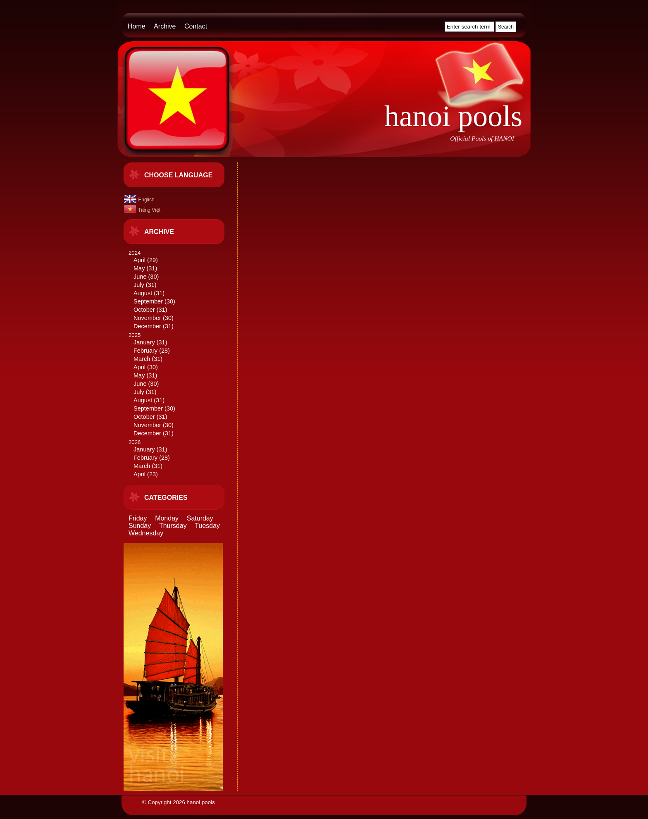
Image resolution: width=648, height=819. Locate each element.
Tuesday (207, 525)
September (148, 301)
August (142, 293)
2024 (180, 290)
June (139, 276)
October (144, 309)
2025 (180, 384)
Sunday (140, 525)
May (139, 268)
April (139, 260)
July (138, 285)
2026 (180, 458)
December (147, 326)
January (144, 342)
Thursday (173, 525)
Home (136, 26)
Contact (195, 26)
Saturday (200, 518)
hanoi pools (453, 116)
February (145, 350)
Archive (165, 26)
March (141, 359)
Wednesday (146, 533)
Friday (138, 518)
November (147, 318)
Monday (167, 518)
